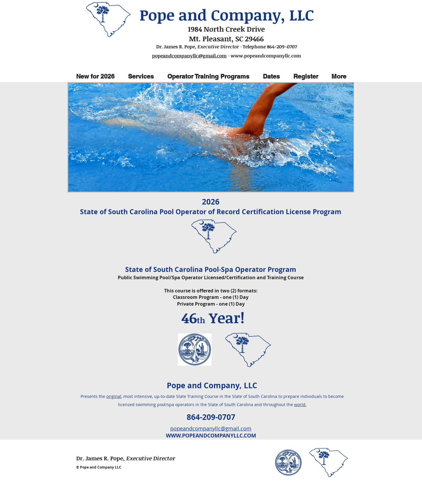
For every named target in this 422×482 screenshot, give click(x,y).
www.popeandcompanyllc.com (266, 55)
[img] (210, 137)
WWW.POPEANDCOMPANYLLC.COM (211, 435)
